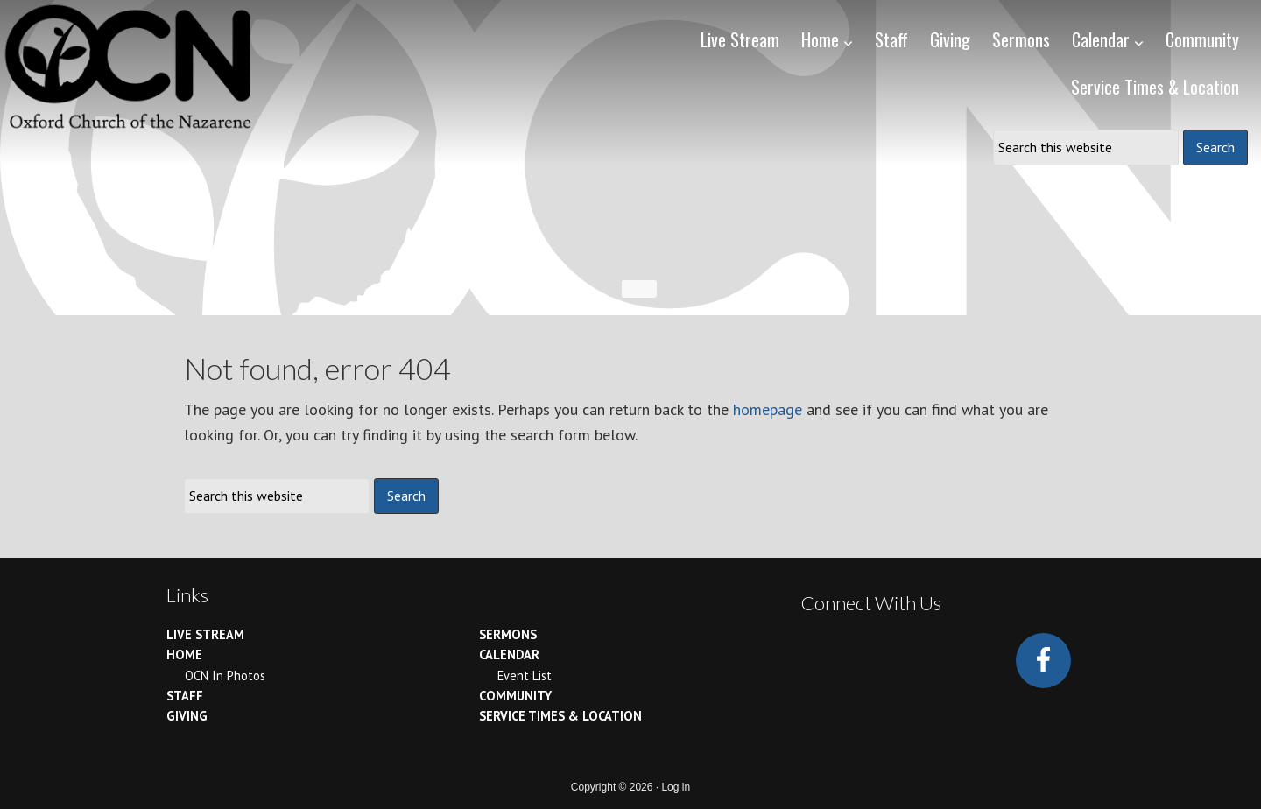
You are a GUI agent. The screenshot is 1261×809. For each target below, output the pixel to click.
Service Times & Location (560, 715)
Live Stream (205, 634)
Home (184, 654)
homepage (767, 409)
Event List (524, 675)
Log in (675, 787)
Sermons (508, 634)
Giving (187, 715)
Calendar (509, 654)
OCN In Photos (225, 675)
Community (515, 695)
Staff (184, 695)
